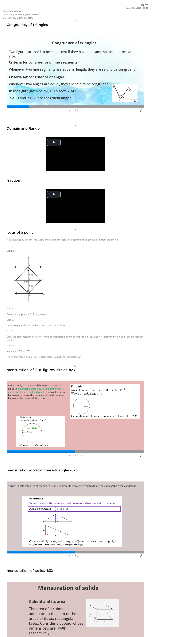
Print (146, 5)
